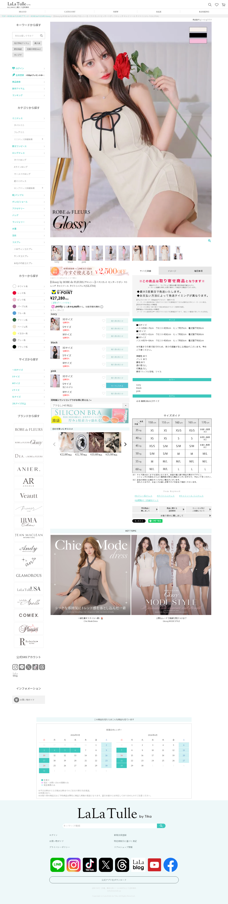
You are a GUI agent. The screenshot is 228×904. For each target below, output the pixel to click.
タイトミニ (19, 125)
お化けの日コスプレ (23, 263)
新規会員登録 (120, 834)
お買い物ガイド (56, 840)
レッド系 (21, 292)
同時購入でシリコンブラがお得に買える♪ (71, 399)
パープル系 (22, 306)
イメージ (172, 270)
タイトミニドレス (166, 495)
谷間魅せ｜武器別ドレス (147, 500)
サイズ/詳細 (145, 270)
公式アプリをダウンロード (114, 879)
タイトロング (20, 159)
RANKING (204, 11)
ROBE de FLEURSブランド (18, 16)
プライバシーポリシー (59, 847)
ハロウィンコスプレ (23, 248)
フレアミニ (19, 132)
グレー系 (21, 340)
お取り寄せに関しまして (172, 515)
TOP (4, 16)
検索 (161, 826)
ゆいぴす (18, 54)
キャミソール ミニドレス (192, 495)
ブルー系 (21, 313)
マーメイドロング (22, 173)
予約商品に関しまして (145, 509)
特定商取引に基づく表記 (125, 840)
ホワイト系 (22, 286)
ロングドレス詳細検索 (24, 188)
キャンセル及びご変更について (198, 509)
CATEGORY (70, 11)
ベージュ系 (22, 326)
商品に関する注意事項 (172, 509)
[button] (54, 444)
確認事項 (198, 270)
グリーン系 (22, 319)
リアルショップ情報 (123, 847)
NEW (115, 11)
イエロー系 (22, 333)
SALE (158, 11)
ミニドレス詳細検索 (23, 139)
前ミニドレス (20, 180)
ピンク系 (21, 299)
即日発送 (18, 49)
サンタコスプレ (21, 256)
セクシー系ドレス (144, 495)
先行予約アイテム (21, 43)
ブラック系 (22, 346)
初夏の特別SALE (34, 49)
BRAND (22, 11)
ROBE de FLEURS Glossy (41, 16)
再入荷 (37, 43)
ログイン (53, 834)
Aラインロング (21, 166)
